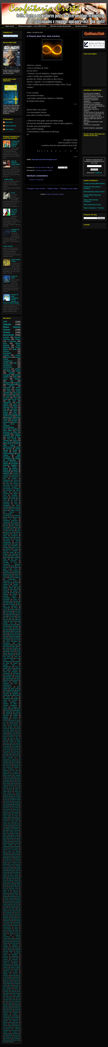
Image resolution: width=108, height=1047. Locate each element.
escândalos (14, 545)
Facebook (7, 631)
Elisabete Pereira (15, 629)
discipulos (15, 680)
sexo (19, 555)
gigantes (12, 690)
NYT (19, 646)
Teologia (12, 373)
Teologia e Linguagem (13, 902)
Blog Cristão (11, 614)
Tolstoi (6, 907)
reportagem (9, 712)
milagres (15, 493)
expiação (15, 970)
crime (16, 542)
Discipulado (6, 529)
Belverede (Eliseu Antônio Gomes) (94, 191)
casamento (6, 475)
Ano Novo (14, 500)
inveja (11, 985)
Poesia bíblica (10, 384)
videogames (8, 1036)
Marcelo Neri (6, 833)
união (4, 1035)
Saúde (5, 535)
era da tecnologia (14, 965)
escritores (5, 967)
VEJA (16, 656)
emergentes (15, 959)
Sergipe (5, 896)
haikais (5, 982)
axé (4, 930)
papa (10, 1004)
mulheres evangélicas (10, 705)
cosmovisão (6, 387)
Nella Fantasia (6, 843)
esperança (6, 584)
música (16, 472)
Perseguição (6, 480)
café (12, 668)
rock (4, 1019)
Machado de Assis (15, 827)
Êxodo (6, 1040)
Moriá (12, 839)
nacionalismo (6, 999)
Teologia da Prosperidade (11, 459)
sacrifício (16, 1019)
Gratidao (14, 478)
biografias (15, 473)
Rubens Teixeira (14, 886)
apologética (7, 365)
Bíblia (9, 371)
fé (19, 394)
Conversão (15, 751)
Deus (17, 527)
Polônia (5, 862)
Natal (14, 412)
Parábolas (15, 648)
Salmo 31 (6, 891)
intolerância (15, 475)
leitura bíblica (7, 430)
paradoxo (16, 1004)
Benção (5, 738)
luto (19, 991)
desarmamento (7, 676)
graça (15, 404)
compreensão (12, 579)
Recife (4, 878)
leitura (11, 695)
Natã (11, 841)
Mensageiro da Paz (13, 836)
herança (18, 982)
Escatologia (6, 503)
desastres (17, 676)
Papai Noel (16, 854)
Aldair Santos (15, 728)
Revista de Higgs (9, 883)
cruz (4, 467)
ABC (12, 722)
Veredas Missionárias (10, 462)
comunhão (14, 409)
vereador (10, 1035)
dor (12, 957)
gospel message (16, 978)
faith (6, 517)
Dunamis (5, 772)
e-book (17, 355)
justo (12, 990)
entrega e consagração (10, 962)
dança (11, 949)
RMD (4, 877)
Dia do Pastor (15, 762)
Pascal (5, 650)
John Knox (6, 807)
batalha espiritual (15, 507)
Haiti (4, 636)
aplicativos (15, 923)
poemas (6, 351)
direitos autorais (7, 582)
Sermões (8, 448)
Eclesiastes (15, 773)
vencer (5, 609)
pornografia (6, 599)
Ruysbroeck (12, 888)
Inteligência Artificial (15, 799)
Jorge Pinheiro (7, 809)
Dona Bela (15, 770)
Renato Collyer (7, 882)
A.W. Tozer (17, 611)
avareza (16, 928)
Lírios (4, 827)
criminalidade (16, 673)
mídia (4, 552)
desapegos (14, 954)
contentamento (15, 941)
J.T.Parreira (12, 341)
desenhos (5, 956)
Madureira (7, 828)
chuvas (11, 938)
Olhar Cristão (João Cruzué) (92, 204)
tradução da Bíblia (13, 1027)
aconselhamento (7, 661)
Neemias (16, 841)
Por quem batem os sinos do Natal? (14, 212)
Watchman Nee (16, 919)
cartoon (5, 933)
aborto (7, 483)
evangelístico (7, 402)
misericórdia (9, 998)
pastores (14, 406)
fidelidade (5, 973)
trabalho (5, 498)
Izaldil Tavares (9, 445)
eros (16, 683)
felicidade (14, 586)
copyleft (5, 510)
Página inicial (9, 26)
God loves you (14, 634)
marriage (12, 592)
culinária (5, 948)
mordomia (14, 700)
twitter (4, 559)
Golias (10, 788)
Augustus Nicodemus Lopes (10, 736)
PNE (4, 854)
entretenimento (7, 964)
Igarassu (18, 794)
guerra (16, 517)
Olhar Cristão (7, 851)
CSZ (13, 618)
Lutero (18, 530)
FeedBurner (98, 173)
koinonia (18, 990)
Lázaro (17, 825)
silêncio (5, 1022)
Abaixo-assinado (14, 723)
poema (44, 170)
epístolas (16, 964)
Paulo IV (11, 857)
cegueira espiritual (11, 670)
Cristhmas (5, 752)
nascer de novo (8, 442)
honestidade (8, 983)
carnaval (18, 668)
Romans (12, 653)
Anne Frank (8, 613)
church (7, 508)
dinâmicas (8, 680)
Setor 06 (18, 896)
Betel (11, 738)
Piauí (17, 861)
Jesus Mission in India (13, 806)
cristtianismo (15, 946)
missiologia (6, 434)
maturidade (6, 994)
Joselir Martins (16, 809)
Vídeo (8, 394)
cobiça (17, 938)
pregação (5, 477)
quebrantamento (7, 1015)
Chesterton (16, 747)
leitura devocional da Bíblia (11, 431)
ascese (16, 927)
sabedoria (6, 473)
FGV (13, 780)
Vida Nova (12, 401)
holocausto (14, 470)
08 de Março (8, 611)
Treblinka (13, 907)
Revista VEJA (9, 651)
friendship (13, 975)
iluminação (16, 983)
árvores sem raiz (14, 1040)
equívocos (5, 965)
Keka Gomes (15, 814)
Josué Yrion (8, 810)
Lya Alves (10, 825)
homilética (6, 591)
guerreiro (16, 980)
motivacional (6, 522)
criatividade (14, 944)
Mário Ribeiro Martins (9, 646)
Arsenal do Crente (12, 443)
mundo (5, 707)
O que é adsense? (13, 849)
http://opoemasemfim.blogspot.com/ (44, 159)
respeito (18, 603)
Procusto (12, 867)
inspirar (5, 695)
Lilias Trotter (14, 820)
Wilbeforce (7, 920)
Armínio (5, 735)
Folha (14, 783)
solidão (11, 1022)
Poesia (50, 170)
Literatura (38, 170)
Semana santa (14, 894)
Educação (6, 629)
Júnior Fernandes (11, 641)
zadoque (16, 1036)
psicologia (15, 1012)
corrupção (14, 419)
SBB (19, 653)
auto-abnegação (7, 928)
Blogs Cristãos (9, 741)
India (6, 799)
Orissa (7, 648)
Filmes (5, 633)
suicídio (17, 1022)
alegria (15, 663)
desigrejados (15, 956)
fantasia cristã (7, 972)
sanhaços (5, 1020)
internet (18, 387)
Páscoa (16, 480)
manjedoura (8, 993)
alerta (11, 577)
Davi (10, 756)
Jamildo (17, 802)
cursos (6, 949)
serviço (15, 717)
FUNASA (7, 781)
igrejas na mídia (15, 547)
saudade (15, 715)
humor (5, 429)
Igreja (14, 349)
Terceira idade (6, 904)
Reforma (16, 572)
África (18, 524)
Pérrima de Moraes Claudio (10, 875)
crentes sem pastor (14, 943)
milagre (16, 549)
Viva (19, 917)
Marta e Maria (6, 835)
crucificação (8, 675)
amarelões (17, 922)
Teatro (5, 576)
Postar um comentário (36, 179)
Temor (6, 901)
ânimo (4, 1041)
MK (9, 827)
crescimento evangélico (10, 487)
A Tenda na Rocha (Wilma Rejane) (94, 183)
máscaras (14, 707)
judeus (15, 422)
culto (11, 948)
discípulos (5, 957)
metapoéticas (7, 698)
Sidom (18, 898)
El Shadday (17, 775)
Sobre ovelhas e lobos (15, 260)
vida (11, 381)
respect (8, 713)
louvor (8, 697)
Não (4, 849)
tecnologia (15, 557)
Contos (5, 420)
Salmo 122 (15, 890)
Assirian (11, 735)
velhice (16, 608)
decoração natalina (8, 951)
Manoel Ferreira (13, 831)
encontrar (15, 961)
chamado (6, 440)
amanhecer (14, 535)
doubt (17, 957)
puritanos (5, 1014)
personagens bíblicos (10, 598)
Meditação (6, 571)
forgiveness (6, 975)
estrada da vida (8, 415)
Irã (9, 567)
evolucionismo (7, 685)
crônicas (14, 467)
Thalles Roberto (12, 906)
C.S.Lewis (12, 616)
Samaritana (6, 893)
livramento (13, 991)
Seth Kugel (11, 896)
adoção (11, 922)
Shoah (16, 574)
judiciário (16, 986)
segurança (14, 1020)
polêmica (12, 386)
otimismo (16, 1002)
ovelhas (12, 552)
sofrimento (6, 407)
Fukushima (11, 785)
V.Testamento (8, 912)
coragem (5, 943)
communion (17, 940)
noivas (18, 999)
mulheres (6, 410)
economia (5, 959)
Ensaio (15, 452)
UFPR (16, 909)
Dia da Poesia (7, 628)
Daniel (16, 754)
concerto (15, 539)
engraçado (6, 683)
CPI (7, 618)
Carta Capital (15, 746)
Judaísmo (5, 812)
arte (19, 384)
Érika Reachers (16, 1038)
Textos (4, 906)
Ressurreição (17, 882)
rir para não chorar (14, 1017)
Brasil (15, 502)
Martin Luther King (10, 569)
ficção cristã (14, 688)
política (17, 369)
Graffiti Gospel (8, 179)
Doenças (16, 765)
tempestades (14, 1024)
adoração (14, 414)
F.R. (13, 529)
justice (16, 988)
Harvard (16, 791)
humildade (6, 547)
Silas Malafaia (9, 655)
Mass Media (15, 645)
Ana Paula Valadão (8, 730)
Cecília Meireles (7, 747)
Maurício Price (9, 532)
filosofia (18, 415)
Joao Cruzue (9, 122)
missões (6, 337)
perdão (15, 450)
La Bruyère (13, 817)
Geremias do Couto (8, 786)
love (16, 697)
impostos (5, 985)
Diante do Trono (7, 764)
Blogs (8, 389)
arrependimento (7, 927)
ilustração (14, 429)
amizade (15, 483)
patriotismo (6, 1006)
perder (12, 708)
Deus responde (8, 757)
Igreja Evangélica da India (12, 796)
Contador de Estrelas (15, 230)
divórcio (5, 681)
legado (6, 991)
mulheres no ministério (10, 550)
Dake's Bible (8, 754)
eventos (15, 440)
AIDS (4, 723)
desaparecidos (7, 544)
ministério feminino (9, 596)
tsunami (5, 1032)
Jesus (5, 379)
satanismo (6, 715)
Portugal (12, 650)
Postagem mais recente (36, 189)
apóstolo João (6, 925)
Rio (9, 885)
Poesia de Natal (14, 277)
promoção (15, 601)
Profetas (11, 869)
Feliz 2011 (16, 631)
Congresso (7, 751)
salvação (9, 396)
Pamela (9, 854)
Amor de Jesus (15, 399)
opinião (5, 399)
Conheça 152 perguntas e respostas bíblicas (15, 143)
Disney (9, 765)
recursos (17, 389)
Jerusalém (15, 567)
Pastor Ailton (6, 856)
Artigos (17, 339)
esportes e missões (15, 967)
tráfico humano (15, 1030)
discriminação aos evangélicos (11, 488)
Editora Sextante (7, 775)
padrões (5, 1004)
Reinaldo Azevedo (13, 880)
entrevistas (6, 422)
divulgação (17, 382)
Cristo (15, 407)
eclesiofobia (9, 490)
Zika (13, 920)
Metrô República (7, 838)
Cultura (5, 452)
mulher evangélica (9, 702)
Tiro (19, 906)
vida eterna (17, 1035)
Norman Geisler (14, 848)
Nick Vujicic (16, 846)
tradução (17, 435)
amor (14, 394)
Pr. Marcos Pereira (14, 864)
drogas (16, 544)
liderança (6, 406)
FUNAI (18, 780)
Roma (6, 886)
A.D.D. (13, 193)
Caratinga (7, 744)
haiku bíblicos (14, 589)
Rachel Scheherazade (13, 877)
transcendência (7, 1028)
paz (12, 1006)
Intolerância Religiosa (14, 636)
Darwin (5, 756)
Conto (11, 527)
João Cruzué (8, 424)
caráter (11, 933)
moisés (5, 700)
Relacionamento (8, 447)
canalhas (18, 537)
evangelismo (7, 361)
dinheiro (5, 468)
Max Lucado (15, 835)
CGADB (5, 527)
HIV (11, 791)
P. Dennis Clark (15, 852)
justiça (5, 592)
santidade (14, 495)
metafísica (17, 996)
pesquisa (7, 1007)
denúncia (14, 420)
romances (9, 1019)
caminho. (10, 930)
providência (6, 1012)
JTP (5, 322)
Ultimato (5, 910)
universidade (6, 608)
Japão (6, 638)
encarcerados (6, 961)
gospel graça (6, 978)
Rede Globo (12, 878)
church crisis (14, 508)
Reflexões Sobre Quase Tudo (11, 482)
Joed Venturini (15, 638)
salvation (12, 555)
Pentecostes (8, 859)
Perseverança (16, 571)
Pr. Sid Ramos (7, 865)
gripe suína (8, 980)
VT (19, 912)
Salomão (15, 891)
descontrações (9, 678)
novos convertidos (15, 1001)
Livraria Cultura (7, 823)
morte (4, 495)
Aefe (15, 363)
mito (17, 998)
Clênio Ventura (16, 749)
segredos (5, 717)
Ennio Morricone (10, 778)
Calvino (11, 743)
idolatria (15, 591)
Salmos (18, 447)
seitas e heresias (10, 604)
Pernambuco (17, 859)
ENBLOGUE (6, 773)
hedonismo (11, 982)
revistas (5, 555)
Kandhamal (6, 814)
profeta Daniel (8, 1011)
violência (12, 609)
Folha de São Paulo (14, 633)
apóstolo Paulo (9, 665)
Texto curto (16, 904)
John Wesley (7, 640)
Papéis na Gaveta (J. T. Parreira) (94, 208)
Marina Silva (15, 833)
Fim (18, 781)
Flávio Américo (7, 783)
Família (9, 391)
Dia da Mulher (14, 626)
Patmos (14, 856)
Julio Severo (16, 640)
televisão (5, 497)
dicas (15, 397)
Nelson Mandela (8, 844)
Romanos (15, 534)
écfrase (10, 1041)
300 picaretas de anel (13, 720)
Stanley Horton (9, 899)
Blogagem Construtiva (14, 739)
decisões (11, 512)
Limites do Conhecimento (10, 822)
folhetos (15, 973)
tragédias (5, 719)
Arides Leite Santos (14, 733)
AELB (17, 722)
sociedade (8, 557)
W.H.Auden (8, 919)
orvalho (10, 1002)
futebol (5, 690)
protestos (16, 1011)
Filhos (13, 781)
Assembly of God (10, 562)
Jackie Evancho (9, 802)
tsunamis (15, 1032)
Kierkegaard (6, 505)
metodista (15, 698)
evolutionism (6, 970)
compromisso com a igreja (10, 485)
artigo (15, 377)
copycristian (6, 673)
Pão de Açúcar (14, 873)
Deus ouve (16, 756)
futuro (12, 977)
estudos (17, 379)
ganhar (17, 977)
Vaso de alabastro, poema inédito (15, 162)
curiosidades (17, 948)
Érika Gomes (6, 1038)
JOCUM (7, 801)
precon (10, 1009)
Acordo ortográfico (8, 727)
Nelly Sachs (16, 843)
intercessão (6, 472)
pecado (18, 442)
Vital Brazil (13, 917)
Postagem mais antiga (68, 189)
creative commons (15, 510)
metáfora (15, 594)
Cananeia (18, 743)
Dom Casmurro (7, 767)
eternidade (15, 969)
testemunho (14, 497)
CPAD (18, 616)
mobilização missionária (10, 520)
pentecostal (17, 1006)
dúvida (16, 582)
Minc (15, 838)
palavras (5, 708)
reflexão (7, 324)
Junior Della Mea (14, 812)
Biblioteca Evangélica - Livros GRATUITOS (32, 26)
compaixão (14, 671)
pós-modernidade (8, 603)
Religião (5, 414)
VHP (15, 912)
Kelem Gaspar (7, 815)
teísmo (11, 1025)
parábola (5, 524)
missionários (7, 367)
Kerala (16, 815)
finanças (14, 492)
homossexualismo (8, 427)
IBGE (12, 794)
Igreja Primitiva (7, 798)
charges (8, 539)
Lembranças (6, 643)
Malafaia (16, 828)
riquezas (15, 713)
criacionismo (6, 540)
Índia (19, 609)
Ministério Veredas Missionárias (60, 26)
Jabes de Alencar (15, 801)
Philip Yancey (9, 861)
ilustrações (9, 417)
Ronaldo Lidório (7, 574)
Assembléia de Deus (13, 437)
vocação (12, 524)
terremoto (5, 1025)
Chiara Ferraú (6, 749)
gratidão (5, 470)
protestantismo (16, 710)
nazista (13, 999)
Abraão (5, 725)
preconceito (17, 1009)
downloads (7, 353)
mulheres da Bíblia (10, 703)
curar (16, 675)
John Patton (15, 807)
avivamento (14, 463)
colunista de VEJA (7, 940)
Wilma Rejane (9, 129)
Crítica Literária (14, 621)
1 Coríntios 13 (14, 718)
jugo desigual (7, 988)
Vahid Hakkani (8, 914)
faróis (16, 972)
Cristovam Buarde (15, 752)
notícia (18, 371)
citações (6, 355)
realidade (16, 1015)
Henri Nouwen (7, 793)
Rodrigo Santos (16, 885)
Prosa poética (6, 872)
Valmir (13, 915)
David (12, 566)
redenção (5, 1017)
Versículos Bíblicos (8, 658)
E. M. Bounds (14, 772)
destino (18, 678)
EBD (16, 628)
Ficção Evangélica (8, 453)
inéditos (6, 363)
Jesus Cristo (16, 392)
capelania (17, 577)
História (5, 412)
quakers (15, 1014)
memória (11, 996)
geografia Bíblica (8, 587)
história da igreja (9, 519)
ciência (5, 671)
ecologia (14, 681)
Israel (15, 503)
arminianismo (15, 925)
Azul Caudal (11, 439)
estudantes (8, 969)
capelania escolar (13, 931)
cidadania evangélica (10, 465)
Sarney (5, 894)
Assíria (17, 735)
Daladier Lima (8, 623)
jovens (10, 986)
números (15, 522)
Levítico (11, 818)
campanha (6, 425)
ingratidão (15, 693)
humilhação (6, 493)
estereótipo (17, 515)
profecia (7, 710)
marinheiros (16, 993)
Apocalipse (6, 502)
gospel (18, 690)
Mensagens (6, 382)
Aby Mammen (14, 725)
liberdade (8, 549)
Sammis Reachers (10, 126)
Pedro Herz (17, 857)
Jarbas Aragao (6, 804)
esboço (5, 545)
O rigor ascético (8, 246)
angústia (7, 923)
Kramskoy (5, 817)
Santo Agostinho (15, 893)
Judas (16, 810)
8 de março (6, 722)
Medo (4, 836)
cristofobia (5, 946)
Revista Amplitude (81, 26)
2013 (4, 720)
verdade (13, 498)
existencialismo (7, 687)
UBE (4, 409)
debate (17, 949)
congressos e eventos (10, 581)
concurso (7, 941)
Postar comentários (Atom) (55, 194)
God (6, 634)
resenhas (17, 712)
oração (15, 410)
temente (5, 1024)
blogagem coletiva (8, 537)
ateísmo (5, 463)
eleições (14, 468)
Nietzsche (5, 848)
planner (13, 1007)
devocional (8, 335)
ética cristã (14, 525)
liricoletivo (17, 695)
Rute (4, 888)
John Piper (11, 530)
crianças (5, 944)
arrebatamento (7, 666)
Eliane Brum (8, 777)
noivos (6, 1001)
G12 (18, 785)
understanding (6, 1033)
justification (6, 990)
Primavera (8, 572)
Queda (18, 650)
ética (7, 525)
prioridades (15, 554)
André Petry (12, 731)
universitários (15, 1033)
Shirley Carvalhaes (10, 898)
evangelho (7, 375)
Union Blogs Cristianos (14, 910)
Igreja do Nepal (16, 798)
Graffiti (16, 788)
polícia (18, 708)
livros (5, 343)
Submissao (17, 899)
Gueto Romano (7, 790)
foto (11, 517)
